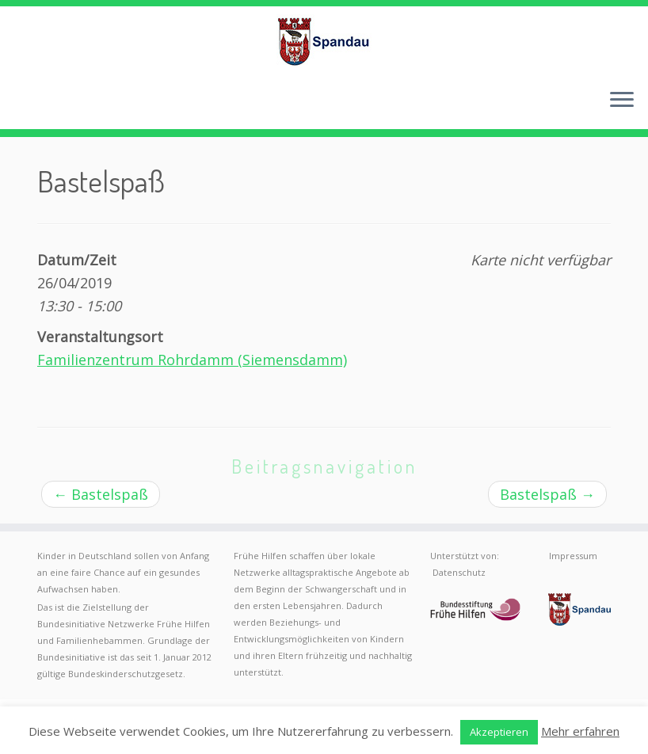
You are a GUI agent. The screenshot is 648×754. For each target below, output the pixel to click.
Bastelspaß (100, 494)
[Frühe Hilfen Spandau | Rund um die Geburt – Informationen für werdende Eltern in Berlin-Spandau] (324, 41)
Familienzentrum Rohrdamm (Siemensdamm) (192, 359)
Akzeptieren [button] (499, 732)
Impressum (573, 556)
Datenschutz (459, 572)
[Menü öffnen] (622, 100)
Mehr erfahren (580, 731)
